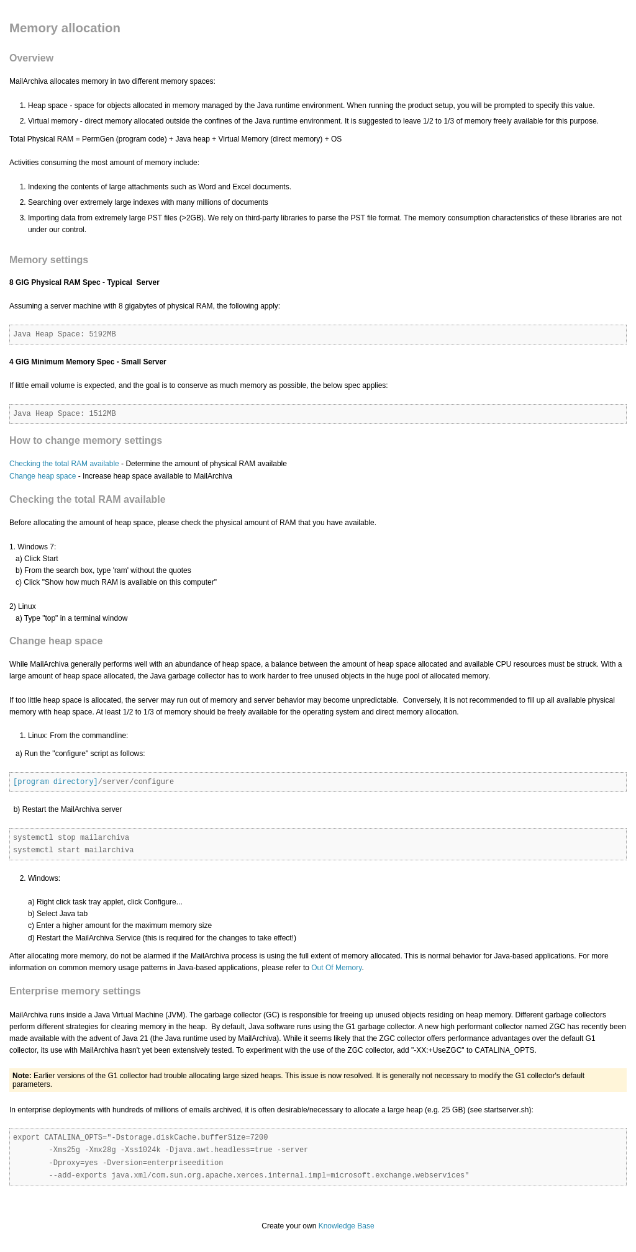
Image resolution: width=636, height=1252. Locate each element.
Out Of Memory (336, 967)
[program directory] (55, 782)
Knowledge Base (347, 1226)
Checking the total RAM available (64, 463)
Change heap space (42, 476)
